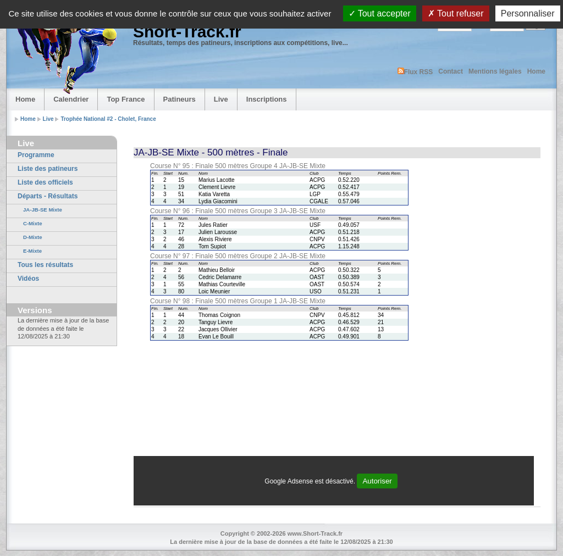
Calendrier (71, 99)
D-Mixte (32, 237)
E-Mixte (32, 251)
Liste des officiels (45, 182)
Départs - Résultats (48, 196)
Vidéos (28, 278)
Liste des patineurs (48, 169)
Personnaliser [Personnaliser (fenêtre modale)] (528, 13)
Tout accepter (380, 13)
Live (221, 99)
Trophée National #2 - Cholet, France (108, 119)
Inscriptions (266, 99)
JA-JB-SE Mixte (42, 210)
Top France (126, 99)
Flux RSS (415, 72)
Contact (450, 71)
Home (536, 71)
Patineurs (179, 99)
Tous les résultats (45, 265)
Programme (36, 155)
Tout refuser (456, 13)
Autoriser (376, 481)
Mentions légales (495, 71)
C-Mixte (32, 223)
